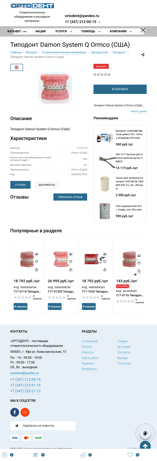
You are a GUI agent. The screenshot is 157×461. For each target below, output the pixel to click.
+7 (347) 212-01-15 (25, 385)
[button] (135, 280)
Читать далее (138, 117)
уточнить (101, 66)
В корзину (20, 312)
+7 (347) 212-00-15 (80, 22)
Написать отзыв (70, 197)
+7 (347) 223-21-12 (25, 391)
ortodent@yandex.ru (82, 15)
